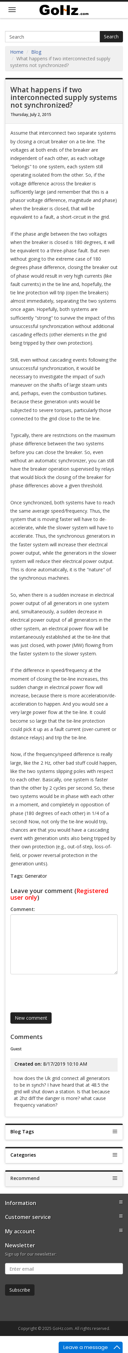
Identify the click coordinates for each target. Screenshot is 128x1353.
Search (111, 36)
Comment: (22, 909)
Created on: (28, 1064)
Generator (36, 876)
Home (16, 52)
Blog (36, 52)
